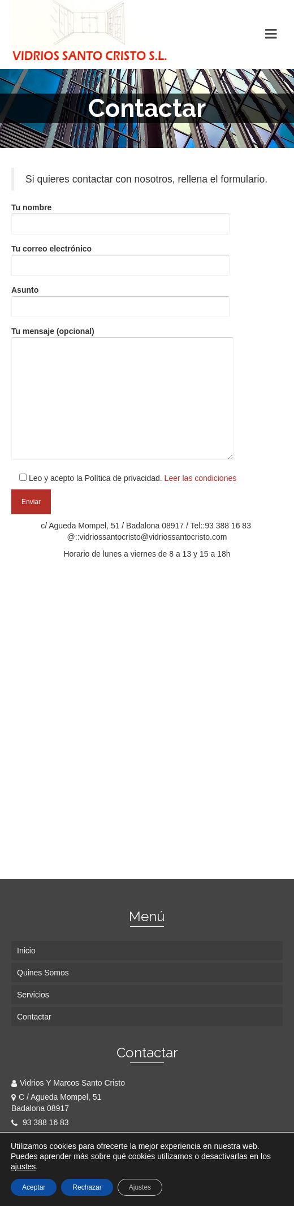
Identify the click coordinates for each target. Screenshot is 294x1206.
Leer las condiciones (199, 478)
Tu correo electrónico (120, 257)
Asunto (120, 298)
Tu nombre (120, 215)
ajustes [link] (23, 1166)
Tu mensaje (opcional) (122, 394)
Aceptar (33, 1187)
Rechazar (86, 1187)
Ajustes (140, 1187)
